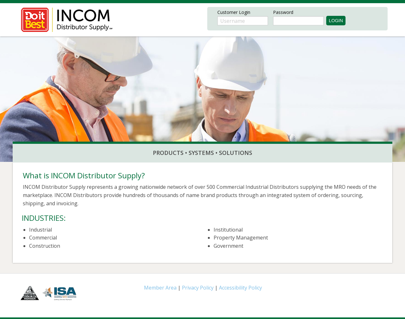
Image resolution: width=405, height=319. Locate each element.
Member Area (160, 287)
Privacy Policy (198, 287)
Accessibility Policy (240, 287)
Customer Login (233, 12)
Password (283, 12)
